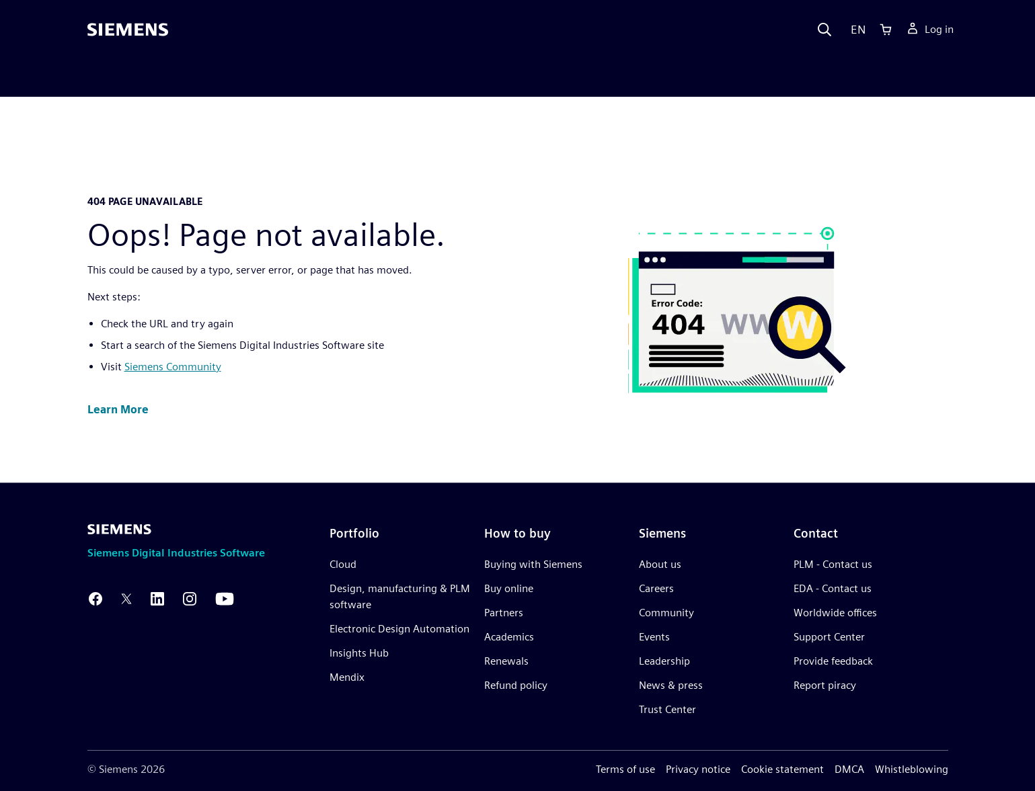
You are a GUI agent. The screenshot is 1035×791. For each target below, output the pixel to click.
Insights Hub (359, 653)
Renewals (506, 661)
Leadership (664, 661)
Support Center (829, 636)
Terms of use (625, 769)
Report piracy (825, 685)
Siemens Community (172, 366)
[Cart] (886, 29)
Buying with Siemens (533, 564)
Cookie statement (782, 769)
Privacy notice (698, 769)
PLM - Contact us (833, 564)
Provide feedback (833, 661)
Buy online (508, 588)
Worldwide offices (835, 612)
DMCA (849, 769)
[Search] (824, 29)
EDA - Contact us (833, 588)
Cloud (343, 564)
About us (660, 564)
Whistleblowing (911, 769)
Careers (656, 588)
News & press (671, 685)
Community (666, 612)
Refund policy (515, 685)
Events (654, 636)
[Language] (855, 29)
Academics (509, 636)
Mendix (347, 677)
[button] (118, 410)
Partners (503, 612)
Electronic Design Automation (399, 628)
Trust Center (667, 709)
